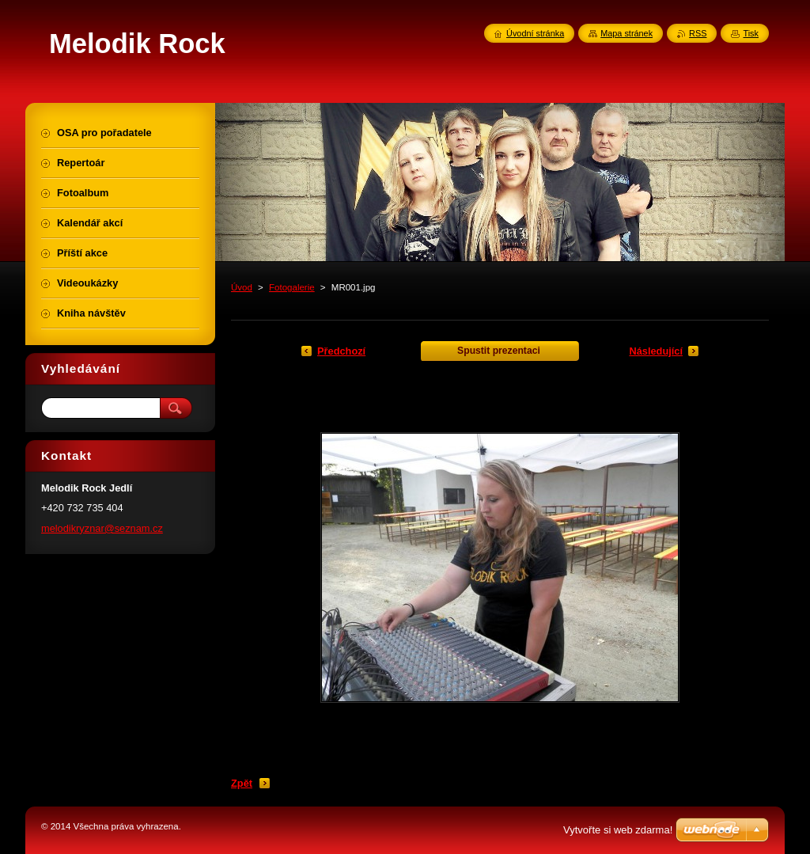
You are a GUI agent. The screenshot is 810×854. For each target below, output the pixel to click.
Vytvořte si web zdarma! (617, 830)
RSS (697, 33)
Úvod (241, 287)
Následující (656, 351)
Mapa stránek (626, 33)
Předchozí (341, 351)
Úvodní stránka (535, 33)
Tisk (751, 33)
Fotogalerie (292, 287)
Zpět (241, 783)
